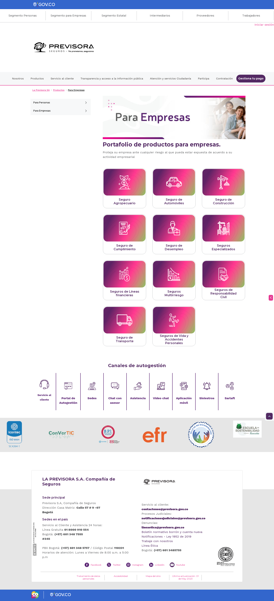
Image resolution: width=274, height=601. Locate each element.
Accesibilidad (121, 576)
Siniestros (206, 398)
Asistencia (138, 398)
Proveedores (205, 15)
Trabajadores (251, 15)
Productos (37, 78)
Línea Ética (150, 545)
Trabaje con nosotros (157, 541)
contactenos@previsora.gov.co (165, 509)
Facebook (96, 565)
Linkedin (159, 565)
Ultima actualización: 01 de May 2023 (185, 577)
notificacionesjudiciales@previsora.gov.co (173, 518)
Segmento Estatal (114, 15)
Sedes (92, 398)
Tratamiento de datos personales (88, 577)
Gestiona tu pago (251, 78)
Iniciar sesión (264, 24)
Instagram (137, 565)
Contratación (224, 78)
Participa (203, 78)
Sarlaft (230, 398)
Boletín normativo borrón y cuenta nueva (172, 532)
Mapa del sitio (153, 576)
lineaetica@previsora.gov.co (163, 527)
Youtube (180, 565)
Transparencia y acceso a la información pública (111, 78)
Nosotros (18, 78)
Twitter (117, 565)
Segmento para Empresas (68, 15)
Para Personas (41, 102)
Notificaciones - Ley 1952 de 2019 (166, 536)
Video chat (161, 398)
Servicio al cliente (62, 78)
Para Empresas (41, 110)
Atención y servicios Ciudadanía (170, 78)
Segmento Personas (23, 15)
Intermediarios (160, 15)
